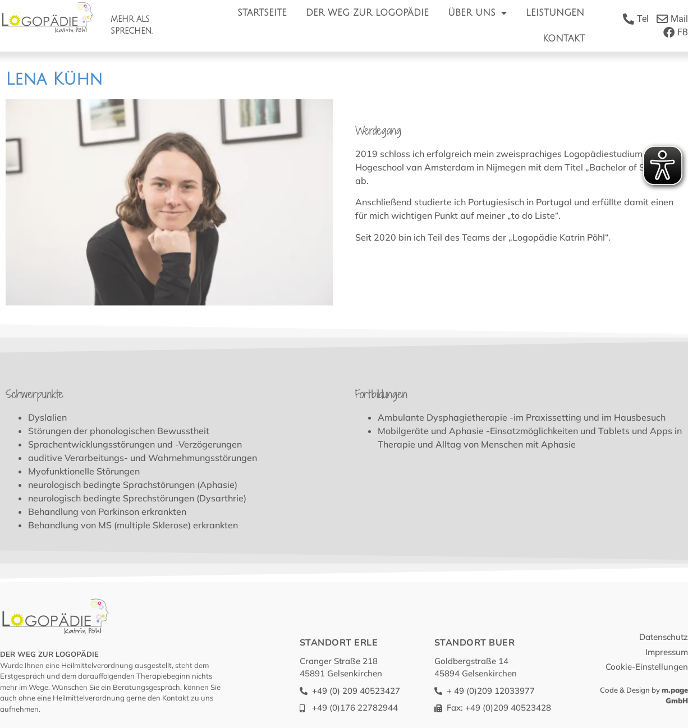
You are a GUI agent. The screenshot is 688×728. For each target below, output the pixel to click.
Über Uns (477, 13)
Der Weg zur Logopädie (367, 13)
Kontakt (564, 39)
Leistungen (555, 13)
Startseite (262, 13)
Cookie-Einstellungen (647, 666)
